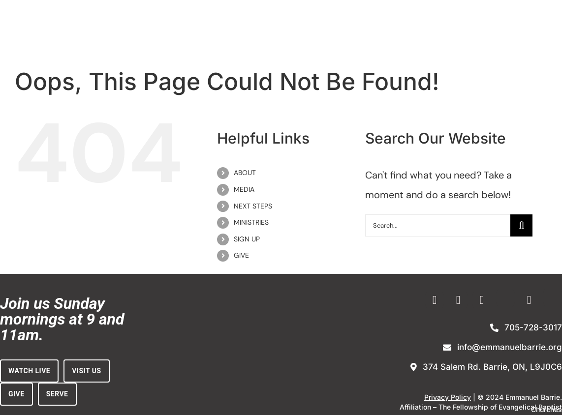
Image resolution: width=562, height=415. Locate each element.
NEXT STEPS (253, 206)
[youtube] (529, 300)
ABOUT (245, 172)
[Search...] (438, 225)
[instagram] (458, 300)
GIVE (241, 255)
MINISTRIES (251, 222)
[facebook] (434, 300)
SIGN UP (247, 239)
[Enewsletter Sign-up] (505, 298)
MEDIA (244, 189)
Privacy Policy (447, 397)
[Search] (521, 225)
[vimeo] (481, 300)
